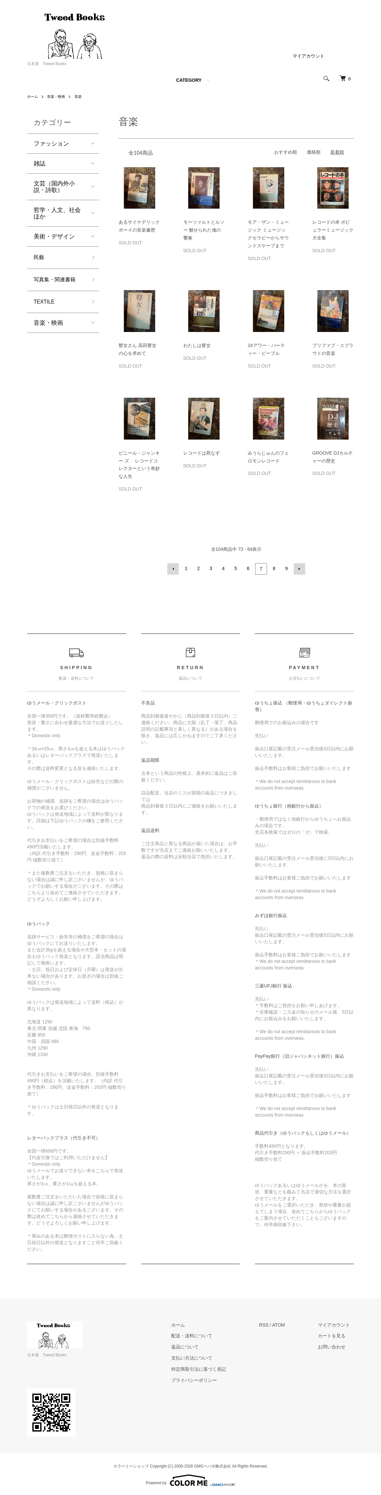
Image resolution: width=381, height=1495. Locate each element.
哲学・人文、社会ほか (57, 213)
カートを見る (335, 1334)
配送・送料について (203, 1334)
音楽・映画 (58, 96)
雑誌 (39, 163)
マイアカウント (308, 56)
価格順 (314, 152)
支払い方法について (203, 1357)
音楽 (81, 96)
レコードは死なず (201, 453)
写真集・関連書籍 (57, 281)
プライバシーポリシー (205, 1379)
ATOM (286, 1324)
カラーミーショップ (131, 1465)
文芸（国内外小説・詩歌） (54, 186)
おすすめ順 (285, 152)
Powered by (190, 1479)
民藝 (39, 258)
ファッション (51, 143)
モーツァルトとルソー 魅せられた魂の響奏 (203, 229)
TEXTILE (46, 305)
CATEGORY (189, 80)
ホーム (33, 96)
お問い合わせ (335, 1345)
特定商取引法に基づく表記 (209, 1368)
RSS (271, 1324)
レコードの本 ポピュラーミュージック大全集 (333, 229)
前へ (174, 568)
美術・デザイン (54, 236)
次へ (298, 568)
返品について (196, 1345)
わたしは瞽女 (197, 345)
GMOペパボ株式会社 (212, 1465)
